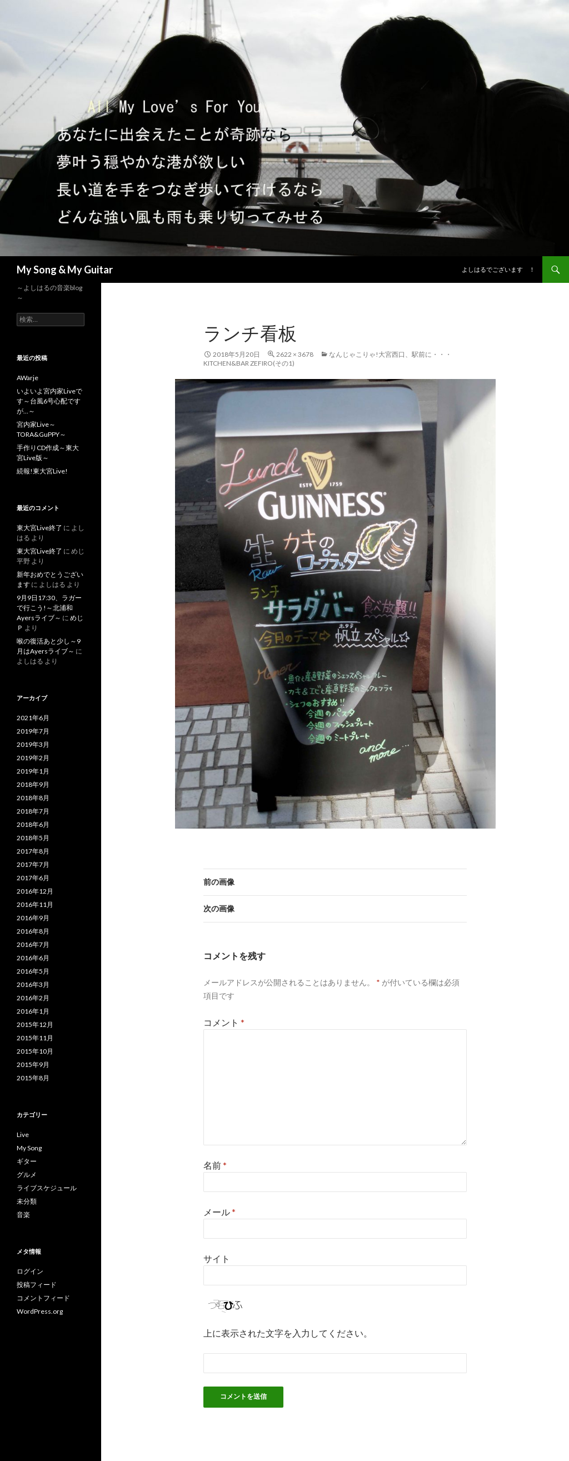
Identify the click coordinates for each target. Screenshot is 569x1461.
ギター (27, 1161)
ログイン (30, 1271)
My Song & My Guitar (65, 269)
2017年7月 (33, 864)
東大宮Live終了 (39, 527)
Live (23, 1134)
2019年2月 (33, 758)
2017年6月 (33, 878)
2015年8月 (33, 1078)
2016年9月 (33, 918)
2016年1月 (33, 1011)
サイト (216, 1258)
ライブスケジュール (47, 1188)
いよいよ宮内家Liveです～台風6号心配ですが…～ (49, 401)
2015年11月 (35, 1038)
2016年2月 (33, 998)
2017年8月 (33, 851)
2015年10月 (35, 1051)
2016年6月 (33, 958)
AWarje (27, 377)
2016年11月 (35, 904)
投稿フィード (37, 1284)
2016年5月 (33, 971)
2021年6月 (33, 718)
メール (219, 1211)
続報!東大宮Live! (42, 471)
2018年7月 (33, 811)
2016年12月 (35, 891)
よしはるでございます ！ (498, 269)
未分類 (27, 1201)
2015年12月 (35, 1024)
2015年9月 (33, 1064)
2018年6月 (33, 824)
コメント (223, 1022)
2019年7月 (33, 731)
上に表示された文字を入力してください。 (287, 1333)
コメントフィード (43, 1298)
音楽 (23, 1214)
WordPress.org (40, 1311)
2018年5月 (33, 838)
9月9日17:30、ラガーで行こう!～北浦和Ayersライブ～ (49, 608)
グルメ (27, 1174)
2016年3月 (33, 984)
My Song (29, 1148)
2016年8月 (33, 931)
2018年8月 (33, 798)
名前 (215, 1165)
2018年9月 (33, 784)
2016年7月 (33, 944)
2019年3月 (33, 744)
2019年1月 (33, 771)
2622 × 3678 (294, 354)
